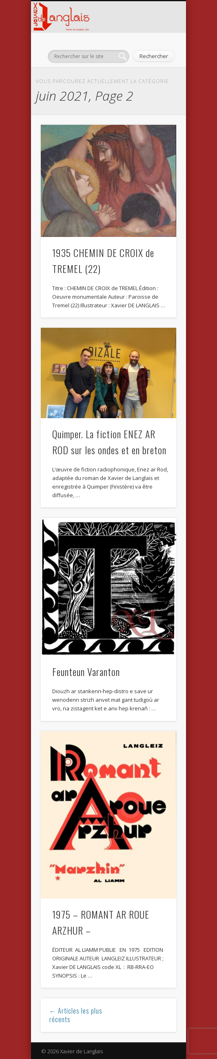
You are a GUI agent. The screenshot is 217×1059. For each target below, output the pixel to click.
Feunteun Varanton (86, 671)
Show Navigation (39, 39)
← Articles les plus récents (75, 1015)
